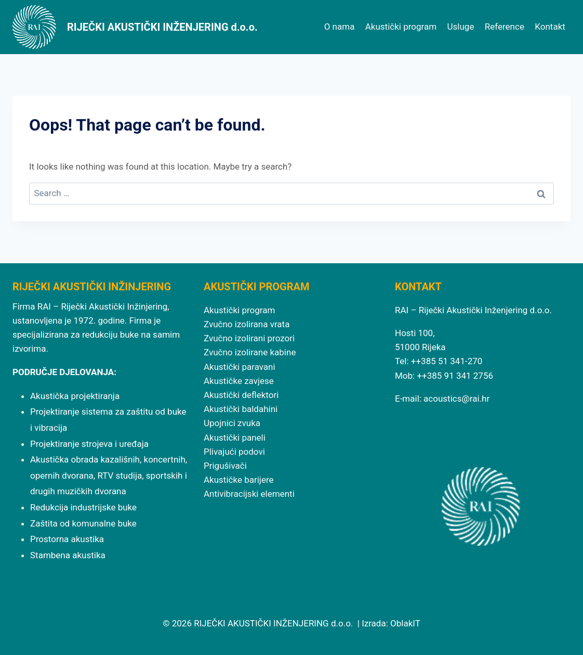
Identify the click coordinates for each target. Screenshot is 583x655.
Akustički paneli (235, 437)
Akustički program (400, 26)
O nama (339, 26)
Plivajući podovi (234, 451)
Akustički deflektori (241, 395)
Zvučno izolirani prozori (249, 338)
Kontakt (550, 26)
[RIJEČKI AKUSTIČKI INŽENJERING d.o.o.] (135, 27)
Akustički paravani (239, 367)
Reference (504, 26)
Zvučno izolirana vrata (246, 324)
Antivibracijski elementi (249, 494)
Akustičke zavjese (239, 381)
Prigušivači (225, 465)
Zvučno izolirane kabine (250, 352)
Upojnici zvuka (232, 423)
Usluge (460, 26)
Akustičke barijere (239, 479)
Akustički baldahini (240, 409)
